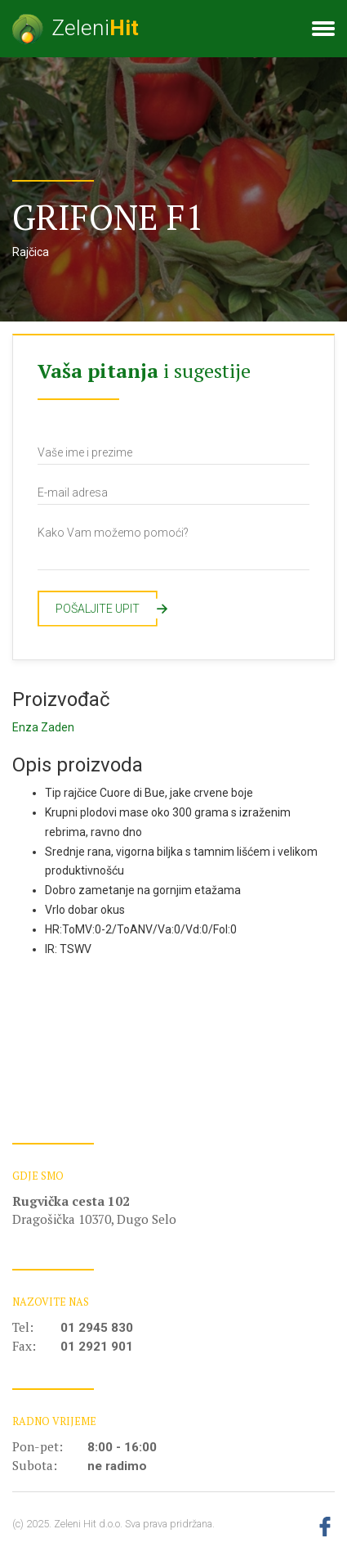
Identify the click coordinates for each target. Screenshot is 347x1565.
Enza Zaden (43, 727)
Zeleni (75, 29)
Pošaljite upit (107, 608)
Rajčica (30, 252)
